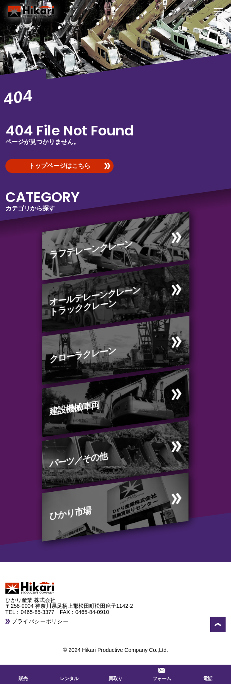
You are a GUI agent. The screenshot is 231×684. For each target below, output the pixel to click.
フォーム (162, 673)
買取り (115, 673)
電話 (207, 673)
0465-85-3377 (39, 612)
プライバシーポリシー (40, 621)
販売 (23, 673)
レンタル (69, 673)
